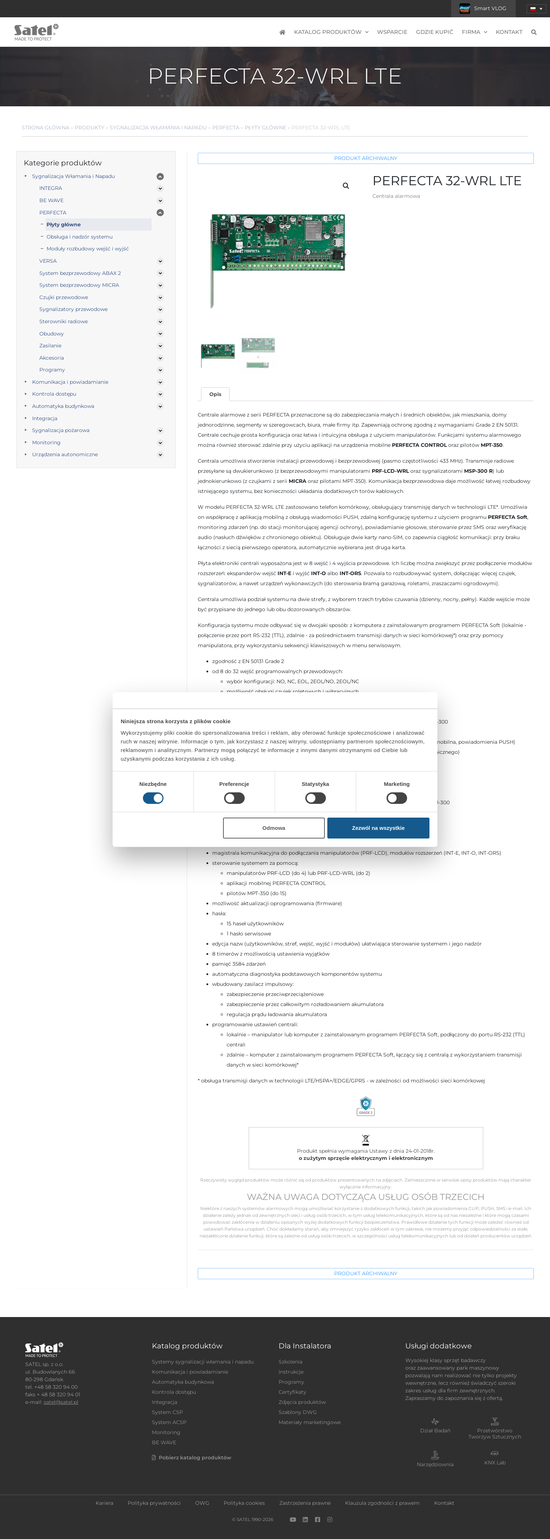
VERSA (48, 261)
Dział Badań (435, 1430)
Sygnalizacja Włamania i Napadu (158, 127)
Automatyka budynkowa (63, 406)
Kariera (104, 1503)
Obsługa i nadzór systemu (80, 236)
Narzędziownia (435, 1464)
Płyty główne (265, 127)
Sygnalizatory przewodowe (73, 309)
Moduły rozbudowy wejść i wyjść (88, 248)
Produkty (89, 127)
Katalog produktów (331, 32)
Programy (52, 369)
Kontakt (509, 31)
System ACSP (169, 1422)
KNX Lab (495, 1462)
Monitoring (46, 442)
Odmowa (273, 828)
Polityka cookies (244, 1503)
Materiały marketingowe (310, 1422)
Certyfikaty (292, 1392)
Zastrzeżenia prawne (305, 1503)
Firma (474, 32)
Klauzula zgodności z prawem (382, 1503)
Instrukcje (291, 1372)
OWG (202, 1503)
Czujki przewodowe (63, 297)
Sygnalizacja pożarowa (61, 430)
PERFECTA (225, 127)
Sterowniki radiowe (63, 321)
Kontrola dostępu (54, 394)
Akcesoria (51, 358)
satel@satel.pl (61, 1402)
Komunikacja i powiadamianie (70, 382)
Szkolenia (290, 1361)
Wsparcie (392, 31)
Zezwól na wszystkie (378, 828)
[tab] (215, 394)
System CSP (167, 1412)
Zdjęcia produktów (302, 1402)
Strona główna (45, 127)
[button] (536, 8)
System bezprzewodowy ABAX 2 (80, 273)
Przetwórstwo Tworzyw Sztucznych (494, 1433)
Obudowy (51, 333)
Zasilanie (50, 345)
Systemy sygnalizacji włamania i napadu (203, 1361)
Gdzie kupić (434, 31)
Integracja (44, 418)
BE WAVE (51, 200)
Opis (215, 394)
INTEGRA (50, 188)
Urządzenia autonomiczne (65, 454)
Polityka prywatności (154, 1503)
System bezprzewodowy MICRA (79, 285)
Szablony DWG (298, 1412)
